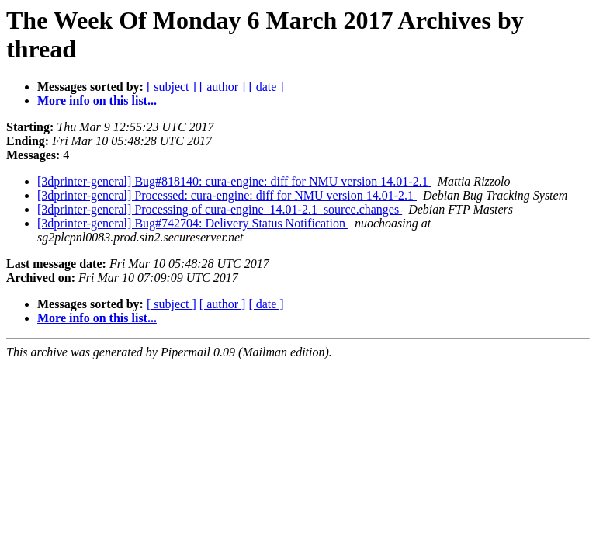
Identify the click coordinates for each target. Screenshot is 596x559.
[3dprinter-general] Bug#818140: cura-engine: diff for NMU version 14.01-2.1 (234, 181)
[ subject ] (171, 86)
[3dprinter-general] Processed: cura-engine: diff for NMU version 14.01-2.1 (227, 195)
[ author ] (222, 86)
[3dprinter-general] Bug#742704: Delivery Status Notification (192, 223)
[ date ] (265, 86)
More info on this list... (97, 100)
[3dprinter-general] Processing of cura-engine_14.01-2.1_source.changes (219, 209)
